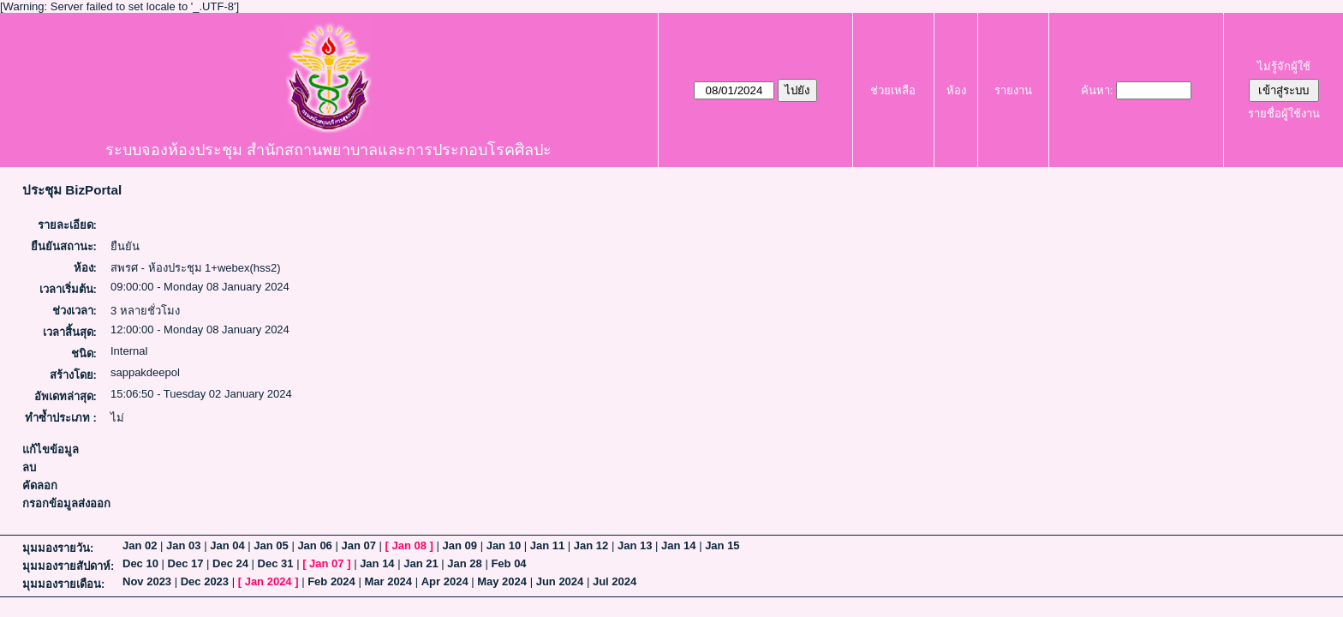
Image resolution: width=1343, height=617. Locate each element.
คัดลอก (39, 485)
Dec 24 (230, 563)
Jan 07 (358, 545)
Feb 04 (508, 563)
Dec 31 (276, 563)
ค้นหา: (1097, 90)
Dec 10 (140, 563)
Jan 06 (314, 545)
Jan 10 (503, 545)
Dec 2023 (205, 581)
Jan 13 (635, 545)
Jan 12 (591, 545)
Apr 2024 (445, 581)
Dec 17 (186, 563)
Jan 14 (678, 545)
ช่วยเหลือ (893, 90)
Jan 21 (420, 563)
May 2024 (502, 581)
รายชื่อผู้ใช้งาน (1284, 113)
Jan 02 (139, 545)
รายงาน (1013, 90)
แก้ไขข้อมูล (50, 449)
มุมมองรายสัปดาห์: (68, 566)
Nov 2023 (146, 581)
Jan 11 (547, 545)
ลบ (29, 467)
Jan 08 (409, 545)
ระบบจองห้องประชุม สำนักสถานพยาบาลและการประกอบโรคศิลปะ (328, 150)
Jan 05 (271, 545)
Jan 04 (227, 545)
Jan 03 (183, 545)
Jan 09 (460, 545)
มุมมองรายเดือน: (63, 584)
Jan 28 (464, 563)
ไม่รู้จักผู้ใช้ (1283, 66)
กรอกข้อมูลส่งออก (66, 503)
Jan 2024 (268, 581)
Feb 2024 (331, 581)
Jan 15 (722, 545)
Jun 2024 (560, 581)
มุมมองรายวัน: (57, 548)
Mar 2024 (388, 581)
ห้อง (956, 90)
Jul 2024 (614, 581)
